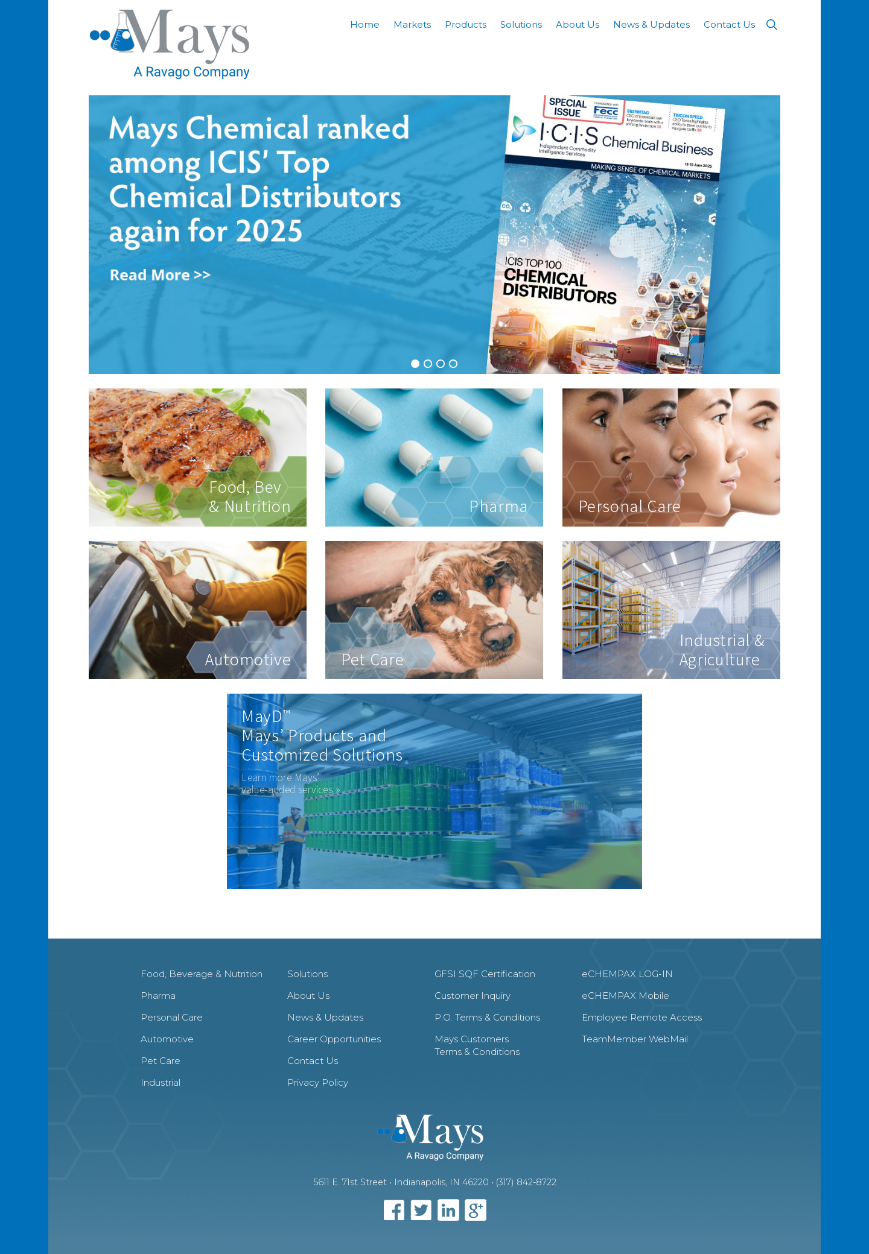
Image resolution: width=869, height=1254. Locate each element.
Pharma (158, 995)
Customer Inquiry (472, 995)
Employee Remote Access (642, 1017)
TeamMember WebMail (635, 1039)
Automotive (167, 1039)
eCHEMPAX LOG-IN (627, 974)
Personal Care (172, 1017)
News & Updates (325, 1017)
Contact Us (312, 1060)
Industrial (160, 1082)
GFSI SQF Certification (484, 974)
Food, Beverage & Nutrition (202, 974)
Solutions (307, 974)
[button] (771, 24)
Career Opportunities (334, 1039)
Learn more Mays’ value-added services (287, 783)
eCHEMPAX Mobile (625, 995)
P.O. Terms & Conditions (487, 1017)
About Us (308, 995)
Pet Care (160, 1060)
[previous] (104, 234)
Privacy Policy (317, 1082)
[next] (764, 234)
